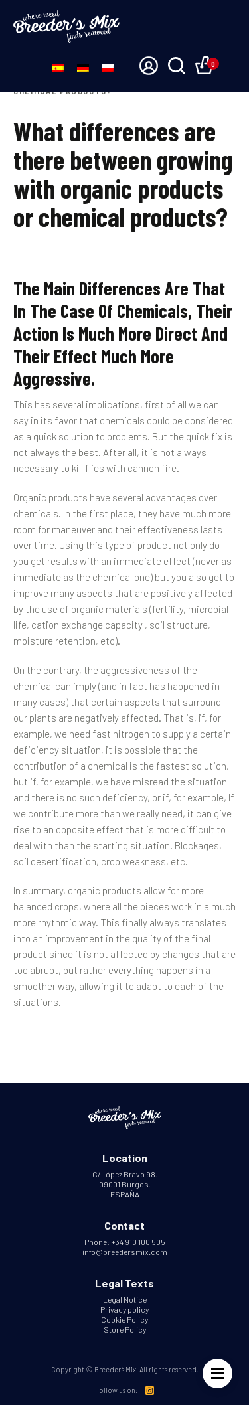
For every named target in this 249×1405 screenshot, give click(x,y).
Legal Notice (125, 1299)
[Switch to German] (83, 66)
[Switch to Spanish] (57, 66)
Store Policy (125, 1329)
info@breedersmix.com (124, 1251)
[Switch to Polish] (108, 66)
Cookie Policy (124, 1319)
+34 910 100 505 (138, 1241)
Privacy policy (124, 1309)
